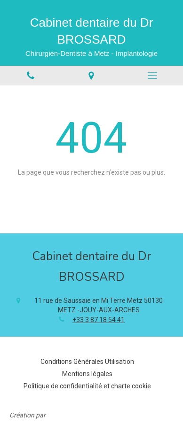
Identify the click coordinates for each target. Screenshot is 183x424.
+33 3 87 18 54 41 (98, 320)
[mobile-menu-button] (152, 75)
